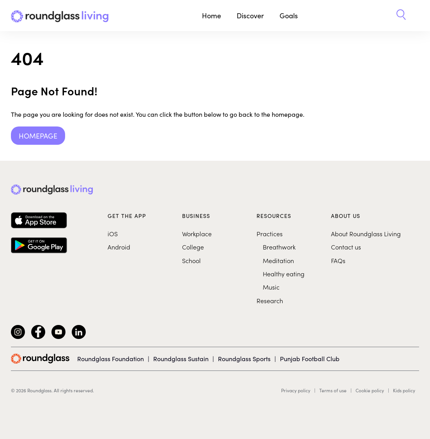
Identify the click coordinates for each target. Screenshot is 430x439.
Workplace (197, 233)
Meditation (278, 260)
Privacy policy (295, 390)
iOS (113, 233)
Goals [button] (289, 15)
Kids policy (404, 390)
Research (270, 300)
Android (119, 246)
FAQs (338, 260)
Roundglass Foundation (110, 358)
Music (271, 287)
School (191, 260)
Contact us (346, 246)
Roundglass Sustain (181, 358)
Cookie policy (370, 390)
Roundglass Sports (244, 358)
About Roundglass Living (366, 233)
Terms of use (333, 390)
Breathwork (279, 246)
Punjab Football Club (310, 358)
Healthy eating (283, 273)
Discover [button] (250, 15)
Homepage (38, 135)
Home (211, 15)
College (193, 246)
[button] (401, 16)
